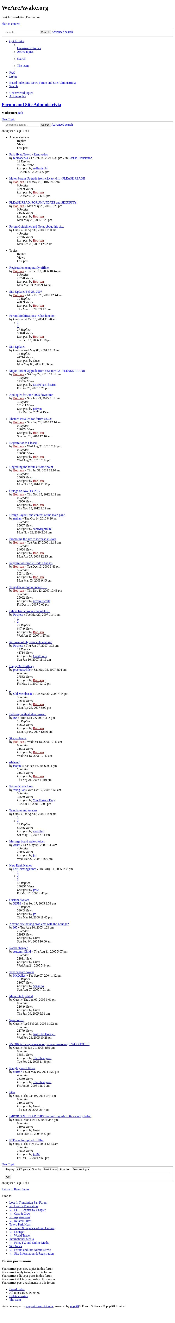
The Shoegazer (42, 1058)
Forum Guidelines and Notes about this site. (36, 226)
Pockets (18, 614)
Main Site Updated (21, 996)
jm (34, 855)
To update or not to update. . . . (28, 587)
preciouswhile (41, 601)
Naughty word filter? (22, 1068)
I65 (15, 717)
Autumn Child (22, 951)
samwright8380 (42, 529)
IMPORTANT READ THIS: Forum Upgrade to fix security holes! (50, 1116)
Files (12, 1092)
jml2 (36, 889)
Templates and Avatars (23, 810)
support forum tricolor (39, 1306)
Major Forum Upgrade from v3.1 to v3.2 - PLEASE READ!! (47, 370)
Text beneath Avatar (21, 972)
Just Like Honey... (44, 1034)
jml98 (36, 1154)
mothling (38, 831)
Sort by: (45, 1169)
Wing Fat (19, 789)
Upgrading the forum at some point (31, 467)
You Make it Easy (44, 800)
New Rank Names (20, 865)
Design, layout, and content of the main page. (37, 515)
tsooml (17, 765)
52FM (17, 903)
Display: (18, 1169)
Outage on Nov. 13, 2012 (25, 491)
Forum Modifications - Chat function (32, 315)
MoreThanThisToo (44, 384)
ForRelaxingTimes (24, 869)
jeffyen (37, 408)
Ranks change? (18, 948)
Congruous (40, 656)
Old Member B (22, 693)
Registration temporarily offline (29, 267)
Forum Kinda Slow (21, 786)
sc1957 (17, 1071)
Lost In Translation (80, 158)
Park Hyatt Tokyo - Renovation (28, 154)
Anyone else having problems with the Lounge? (39, 924)
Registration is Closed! (23, 442)
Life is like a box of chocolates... (29, 611)
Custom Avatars (19, 900)
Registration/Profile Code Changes (31, 563)
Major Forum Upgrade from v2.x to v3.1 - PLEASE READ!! (47, 178)
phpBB (74, 1306)
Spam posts (16, 1020)
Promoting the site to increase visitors (32, 539)
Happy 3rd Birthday (21, 666)
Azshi (16, 845)
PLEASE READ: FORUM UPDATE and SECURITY (42, 202)
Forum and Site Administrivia (31, 104)
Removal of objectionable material (30, 642)
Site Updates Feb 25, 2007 (25, 291)
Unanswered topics (21, 92)
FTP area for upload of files (26, 1140)
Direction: (74, 1169)
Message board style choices (27, 841)
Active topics (17, 96)
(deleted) (14, 762)
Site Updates (17, 346)
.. (10, 690)
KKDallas (19, 975)
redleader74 (20, 158)
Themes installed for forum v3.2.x (30, 418)
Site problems (17, 738)
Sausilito (38, 986)
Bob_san (18, 182)
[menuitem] (29, 48)
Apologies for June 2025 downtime (31, 394)
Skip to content (11, 23)
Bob (20, 112)
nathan (17, 518)
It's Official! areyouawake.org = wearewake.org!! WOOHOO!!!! (49, 1044)
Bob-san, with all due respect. (27, 714)
